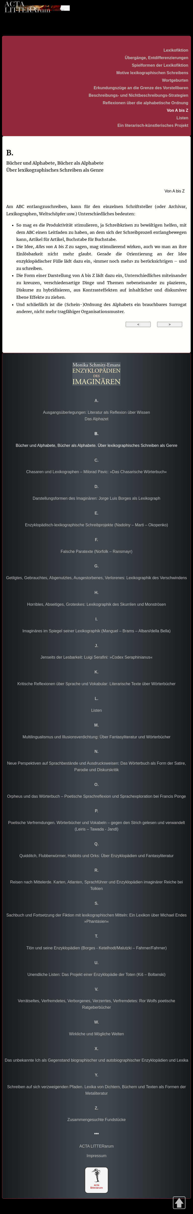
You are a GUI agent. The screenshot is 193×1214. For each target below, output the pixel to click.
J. (96, 646)
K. (96, 672)
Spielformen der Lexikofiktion (160, 65)
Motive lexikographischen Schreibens (152, 73)
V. (96, 989)
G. (96, 566)
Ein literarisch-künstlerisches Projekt (152, 125)
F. (96, 540)
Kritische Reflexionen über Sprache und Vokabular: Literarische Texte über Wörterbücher (96, 684)
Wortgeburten (175, 80)
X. (96, 1049)
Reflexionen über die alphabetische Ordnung (145, 103)
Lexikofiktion (176, 50)
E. (96, 513)
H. (96, 592)
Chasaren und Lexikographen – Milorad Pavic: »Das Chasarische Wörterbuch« (96, 472)
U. (96, 963)
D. (96, 486)
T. (96, 936)
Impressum (96, 1156)
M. (96, 725)
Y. (96, 1075)
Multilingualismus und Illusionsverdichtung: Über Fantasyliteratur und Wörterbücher (97, 737)
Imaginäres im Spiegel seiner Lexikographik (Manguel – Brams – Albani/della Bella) (96, 631)
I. (96, 619)
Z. (96, 1108)
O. (96, 784)
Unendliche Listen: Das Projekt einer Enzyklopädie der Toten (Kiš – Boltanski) (96, 974)
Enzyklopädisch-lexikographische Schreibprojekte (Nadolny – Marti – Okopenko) (96, 525)
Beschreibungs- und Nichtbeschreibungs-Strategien (138, 95)
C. (96, 460)
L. (96, 698)
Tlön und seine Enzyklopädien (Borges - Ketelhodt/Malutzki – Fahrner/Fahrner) (96, 948)
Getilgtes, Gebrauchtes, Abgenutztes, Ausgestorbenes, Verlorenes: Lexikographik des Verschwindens (96, 578)
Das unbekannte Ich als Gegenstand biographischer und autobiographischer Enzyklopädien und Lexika (96, 1060)
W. (96, 1022)
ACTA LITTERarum (96, 1146)
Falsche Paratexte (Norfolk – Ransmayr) (96, 551)
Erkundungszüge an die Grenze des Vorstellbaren (141, 88)
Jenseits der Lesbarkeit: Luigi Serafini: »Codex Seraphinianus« (96, 657)
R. (96, 870)
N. (96, 751)
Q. (96, 844)
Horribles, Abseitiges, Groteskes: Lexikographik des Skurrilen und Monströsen (96, 604)
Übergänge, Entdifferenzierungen (156, 58)
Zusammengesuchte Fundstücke (96, 1120)
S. (96, 903)
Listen (182, 118)
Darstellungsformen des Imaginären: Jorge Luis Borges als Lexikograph (96, 498)
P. (96, 811)
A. (96, 400)
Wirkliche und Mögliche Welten (96, 1034)
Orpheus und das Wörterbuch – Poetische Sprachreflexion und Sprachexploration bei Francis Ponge (96, 796)
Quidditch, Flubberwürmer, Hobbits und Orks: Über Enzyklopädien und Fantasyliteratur (96, 856)
